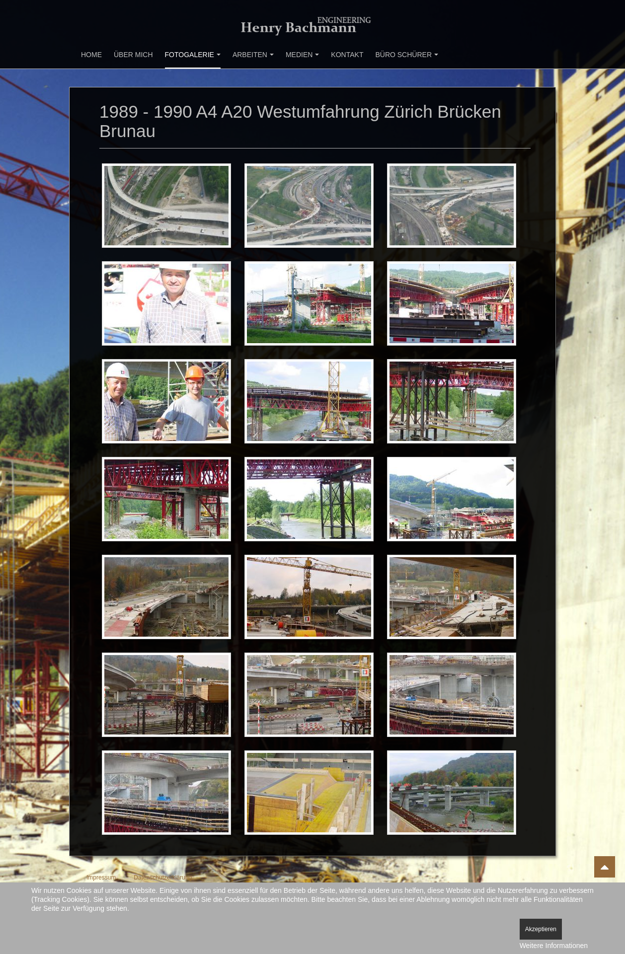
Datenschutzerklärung (163, 877)
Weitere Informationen (554, 946)
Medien (302, 55)
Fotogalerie (193, 55)
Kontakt (347, 55)
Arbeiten (253, 55)
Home (91, 55)
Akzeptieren (540, 929)
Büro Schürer (406, 55)
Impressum (101, 877)
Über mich (133, 55)
